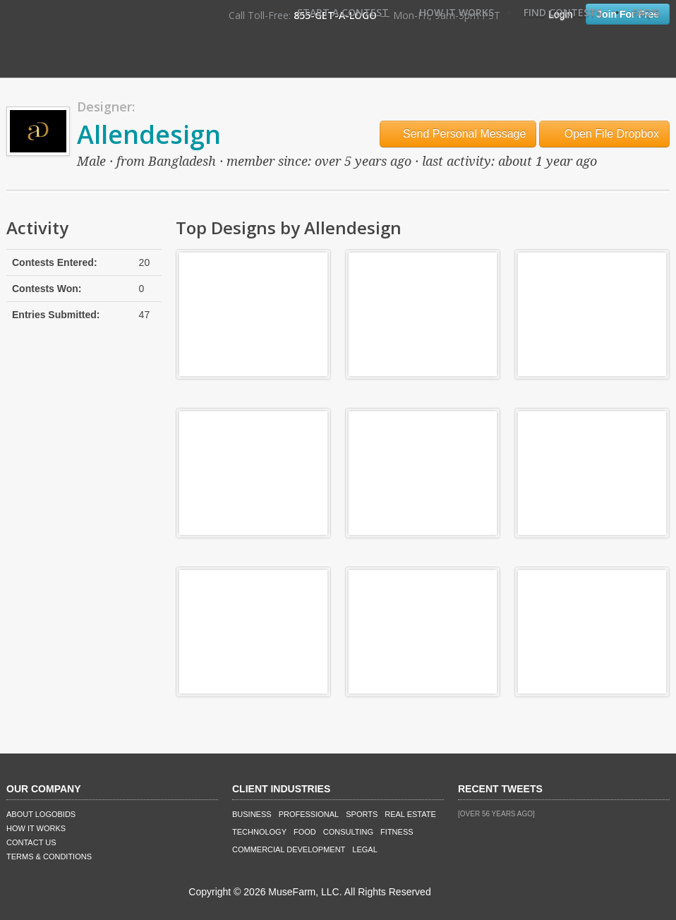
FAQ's (645, 12)
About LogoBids (41, 814)
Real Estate (410, 814)
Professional (309, 814)
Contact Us (31, 842)
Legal (364, 849)
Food (305, 832)
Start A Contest (343, 12)
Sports (362, 814)
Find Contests (563, 12)
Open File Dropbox (604, 134)
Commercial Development (288, 849)
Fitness (396, 832)
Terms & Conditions (49, 856)
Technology (259, 832)
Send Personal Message (458, 134)
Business (252, 814)
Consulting (348, 832)
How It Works (456, 12)
